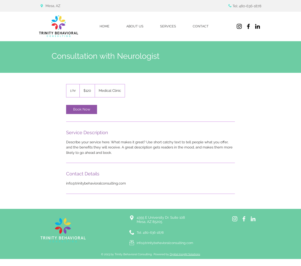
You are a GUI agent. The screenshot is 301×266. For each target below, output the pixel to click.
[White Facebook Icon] (244, 218)
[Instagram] (239, 26)
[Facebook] (248, 26)
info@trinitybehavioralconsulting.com (165, 243)
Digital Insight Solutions (185, 254)
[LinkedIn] (257, 26)
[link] (81, 109)
